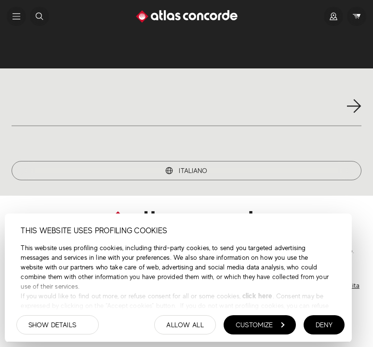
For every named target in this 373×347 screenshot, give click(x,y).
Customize (260, 325)
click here (256, 296)
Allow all (185, 325)
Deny (324, 325)
